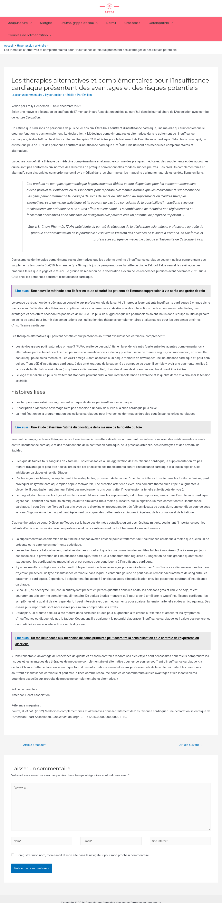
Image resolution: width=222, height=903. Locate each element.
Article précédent (34, 733)
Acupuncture (20, 23)
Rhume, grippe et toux (76, 23)
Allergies (45, 23)
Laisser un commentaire (27, 82)
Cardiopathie (151, 23)
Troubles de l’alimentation (191, 23)
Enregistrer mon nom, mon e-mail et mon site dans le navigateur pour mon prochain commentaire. (83, 847)
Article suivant (190, 733)
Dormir (106, 23)
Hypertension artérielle (62, 82)
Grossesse (125, 23)
